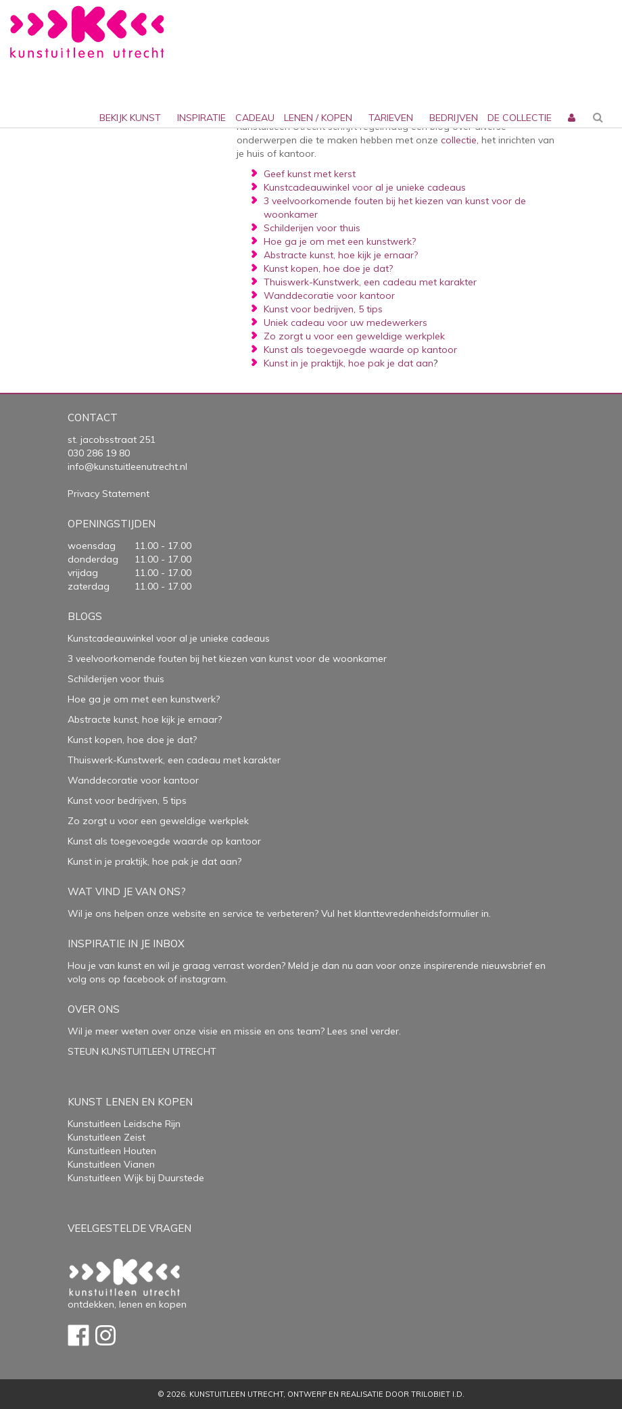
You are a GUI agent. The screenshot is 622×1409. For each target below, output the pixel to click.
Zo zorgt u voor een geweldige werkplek (354, 336)
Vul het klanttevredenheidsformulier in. (406, 913)
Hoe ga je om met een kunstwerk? (340, 241)
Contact (93, 417)
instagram (203, 979)
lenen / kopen (318, 118)
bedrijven (453, 118)
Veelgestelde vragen (129, 1228)
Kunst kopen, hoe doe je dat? (328, 268)
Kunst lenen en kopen (130, 1101)
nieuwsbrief (505, 965)
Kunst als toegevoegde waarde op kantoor (360, 349)
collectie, (460, 140)
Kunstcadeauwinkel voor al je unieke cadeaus (365, 187)
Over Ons (94, 1009)
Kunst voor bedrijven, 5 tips (323, 309)
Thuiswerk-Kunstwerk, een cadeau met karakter (370, 282)
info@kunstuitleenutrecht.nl (127, 466)
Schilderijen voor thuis (312, 228)
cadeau (254, 118)
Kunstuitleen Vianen (111, 1164)
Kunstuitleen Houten (112, 1151)
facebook (144, 979)
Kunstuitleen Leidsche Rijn (124, 1124)
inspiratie (201, 118)
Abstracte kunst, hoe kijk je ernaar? (341, 255)
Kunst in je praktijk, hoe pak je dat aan (348, 363)
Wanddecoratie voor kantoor (329, 295)
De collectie (519, 118)
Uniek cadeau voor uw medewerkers (345, 322)
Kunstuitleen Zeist (106, 1137)
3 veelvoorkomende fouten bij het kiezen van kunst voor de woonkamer (227, 658)
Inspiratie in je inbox (126, 943)
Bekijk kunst (130, 118)
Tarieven (390, 118)
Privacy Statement (108, 493)
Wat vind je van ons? (127, 891)
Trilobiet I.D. (437, 1394)
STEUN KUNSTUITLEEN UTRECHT (142, 1051)
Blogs (85, 616)
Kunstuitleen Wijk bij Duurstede (136, 1178)
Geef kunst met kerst (310, 174)
